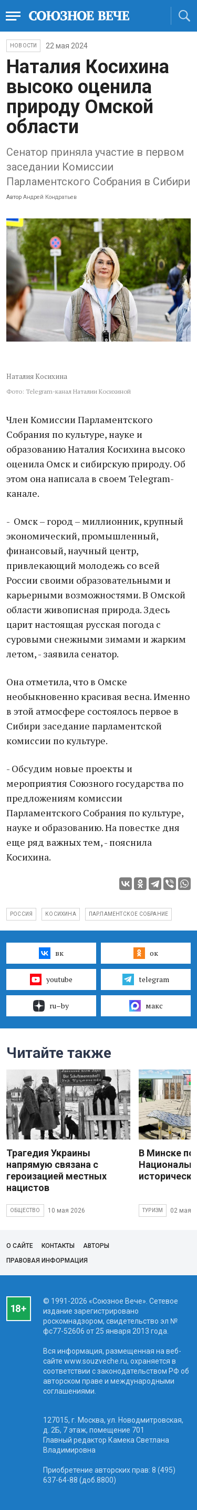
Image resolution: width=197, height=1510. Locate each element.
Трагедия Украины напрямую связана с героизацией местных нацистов (56, 1170)
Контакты (58, 1245)
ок (145, 953)
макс (146, 1006)
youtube (51, 979)
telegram (145, 979)
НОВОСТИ (23, 45)
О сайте (19, 1245)
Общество (25, 1210)
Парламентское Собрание (128, 914)
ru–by (51, 1006)
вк (51, 953)
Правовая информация (47, 1260)
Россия (21, 914)
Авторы (96, 1245)
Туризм (152, 1210)
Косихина (60, 914)
